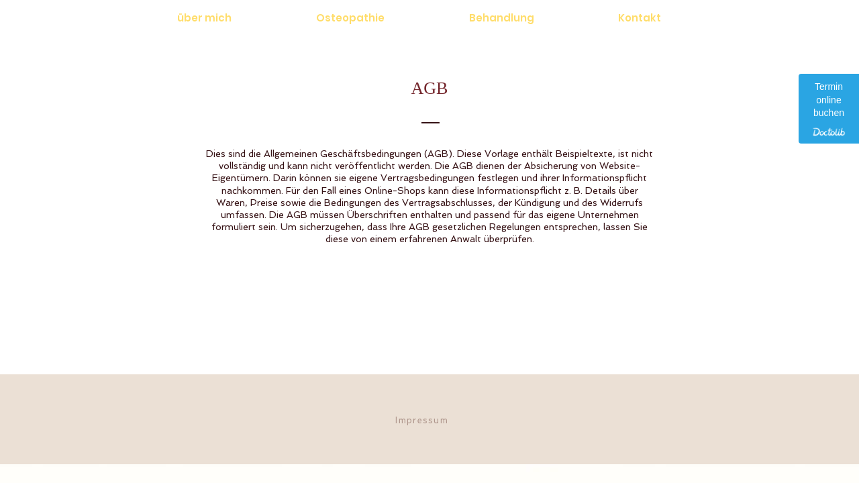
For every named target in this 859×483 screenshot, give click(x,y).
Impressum (421, 420)
